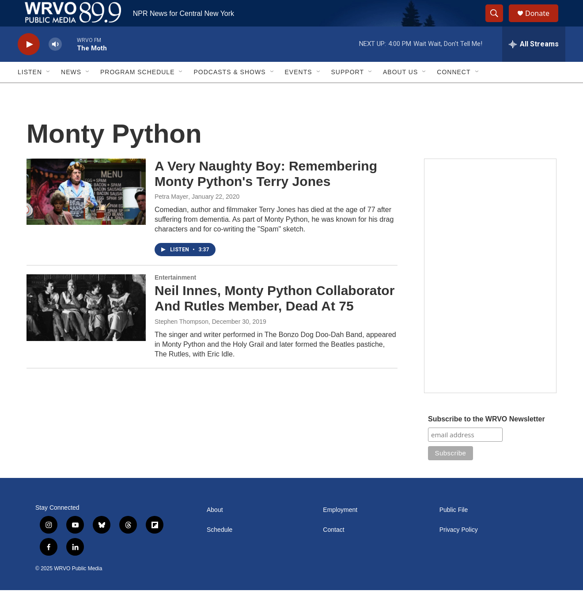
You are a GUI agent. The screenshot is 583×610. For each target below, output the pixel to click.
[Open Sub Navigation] (48, 91)
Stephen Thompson (181, 341)
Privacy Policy (458, 549)
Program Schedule (137, 91)
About (215, 530)
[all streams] (533, 64)
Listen (30, 91)
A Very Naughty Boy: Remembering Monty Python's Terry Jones (266, 193)
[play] (29, 64)
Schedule (219, 549)
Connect (453, 91)
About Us (400, 91)
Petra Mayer (171, 216)
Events (298, 91)
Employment (340, 530)
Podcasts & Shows (229, 91)
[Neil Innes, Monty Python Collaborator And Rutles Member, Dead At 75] (86, 327)
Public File (453, 530)
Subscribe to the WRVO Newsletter (486, 439)
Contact (333, 549)
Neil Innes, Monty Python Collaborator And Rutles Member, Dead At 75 (274, 318)
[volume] (55, 64)
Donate (542, 23)
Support (347, 91)
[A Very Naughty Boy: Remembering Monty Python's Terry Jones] (86, 211)
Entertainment (175, 297)
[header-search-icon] (498, 23)
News (71, 91)
